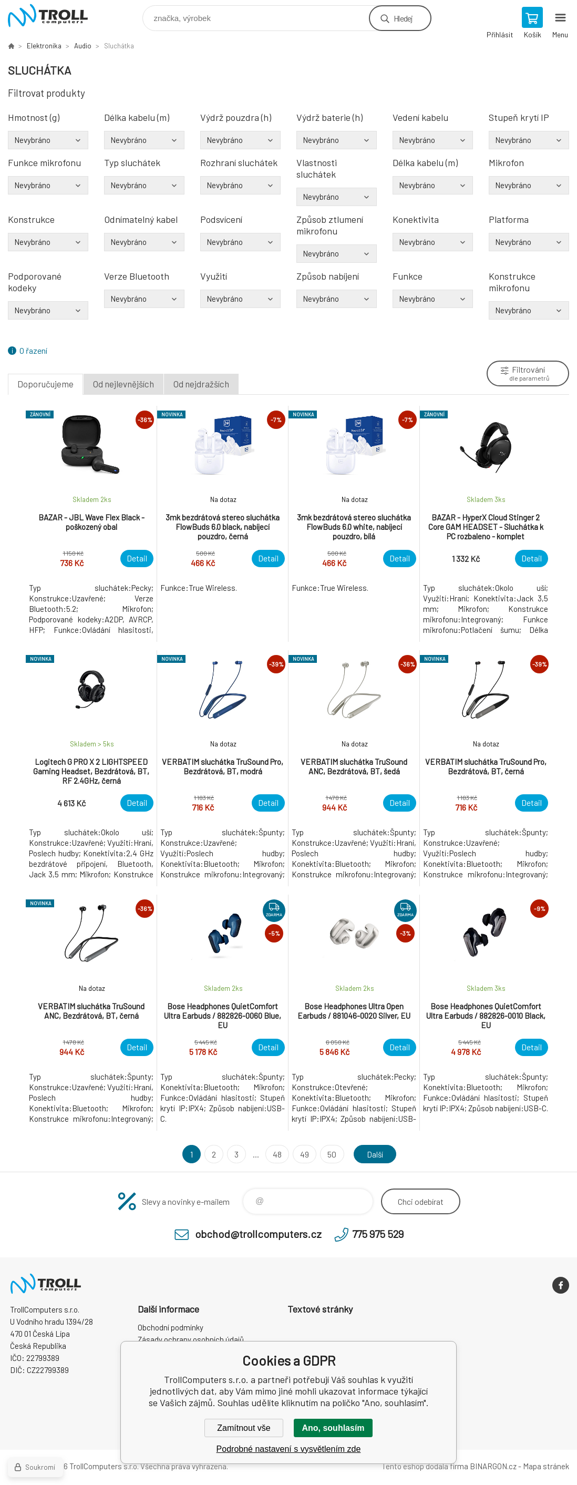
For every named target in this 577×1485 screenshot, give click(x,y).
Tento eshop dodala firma (425, 1466)
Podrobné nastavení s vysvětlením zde (289, 1449)
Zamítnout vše (243, 1427)
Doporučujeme (45, 383)
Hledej (403, 18)
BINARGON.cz (493, 1466)
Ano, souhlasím (333, 1427)
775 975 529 (378, 1233)
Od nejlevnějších (123, 383)
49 (304, 1154)
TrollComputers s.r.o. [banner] (54, 15)
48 (276, 1154)
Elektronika (44, 46)
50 (331, 1154)
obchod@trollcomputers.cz (258, 1233)
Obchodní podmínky (170, 1327)
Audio (82, 46)
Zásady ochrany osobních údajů (191, 1339)
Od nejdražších (201, 383)
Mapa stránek (546, 1466)
